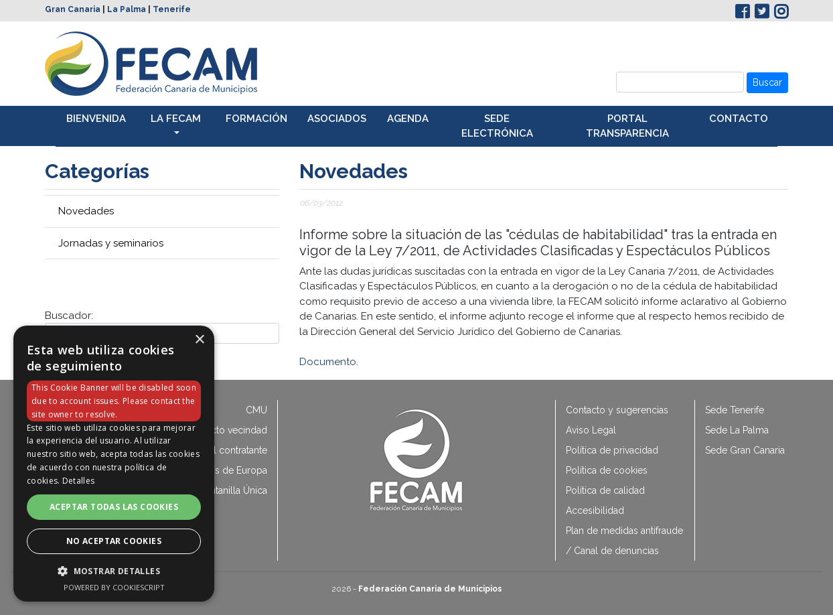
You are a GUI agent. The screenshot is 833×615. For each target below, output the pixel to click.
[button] (114, 571)
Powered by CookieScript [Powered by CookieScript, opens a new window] (114, 587)
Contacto (738, 119)
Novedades (86, 211)
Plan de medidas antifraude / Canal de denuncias (624, 540)
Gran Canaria (72, 9)
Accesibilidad (595, 510)
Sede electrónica (497, 126)
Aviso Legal (591, 430)
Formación (256, 119)
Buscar (767, 82)
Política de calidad (605, 490)
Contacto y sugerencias (617, 410)
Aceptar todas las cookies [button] (114, 506)
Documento (327, 362)
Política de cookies (607, 470)
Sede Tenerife (734, 410)
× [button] (199, 340)
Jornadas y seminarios (110, 243)
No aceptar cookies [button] (113, 541)
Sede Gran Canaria (745, 450)
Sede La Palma (737, 430)
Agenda (408, 119)
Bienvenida (96, 119)
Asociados (336, 119)
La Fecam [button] (176, 119)
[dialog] (113, 464)
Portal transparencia (627, 126)
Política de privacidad (612, 450)
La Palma (126, 9)
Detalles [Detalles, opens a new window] (78, 480)
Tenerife (172, 9)
